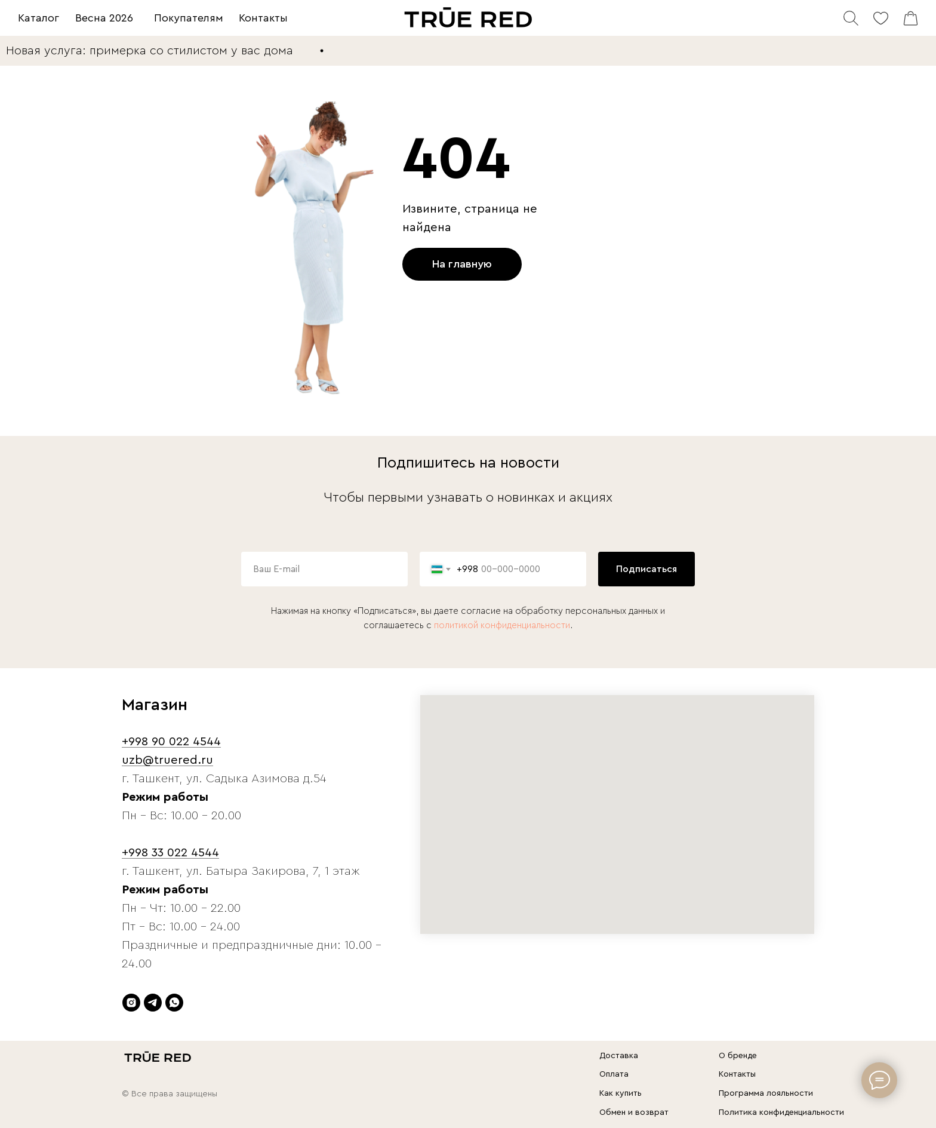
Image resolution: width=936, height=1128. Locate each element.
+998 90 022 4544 (171, 742)
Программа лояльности (766, 1093)
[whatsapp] (174, 1003)
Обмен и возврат (634, 1112)
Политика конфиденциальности (781, 1112)
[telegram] (153, 1003)
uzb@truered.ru (167, 760)
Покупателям (188, 18)
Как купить (620, 1093)
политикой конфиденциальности (502, 625)
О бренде (738, 1056)
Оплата (614, 1074)
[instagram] (131, 1003)
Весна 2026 (104, 18)
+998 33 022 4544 (170, 853)
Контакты (263, 18)
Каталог (38, 18)
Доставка (618, 1056)
